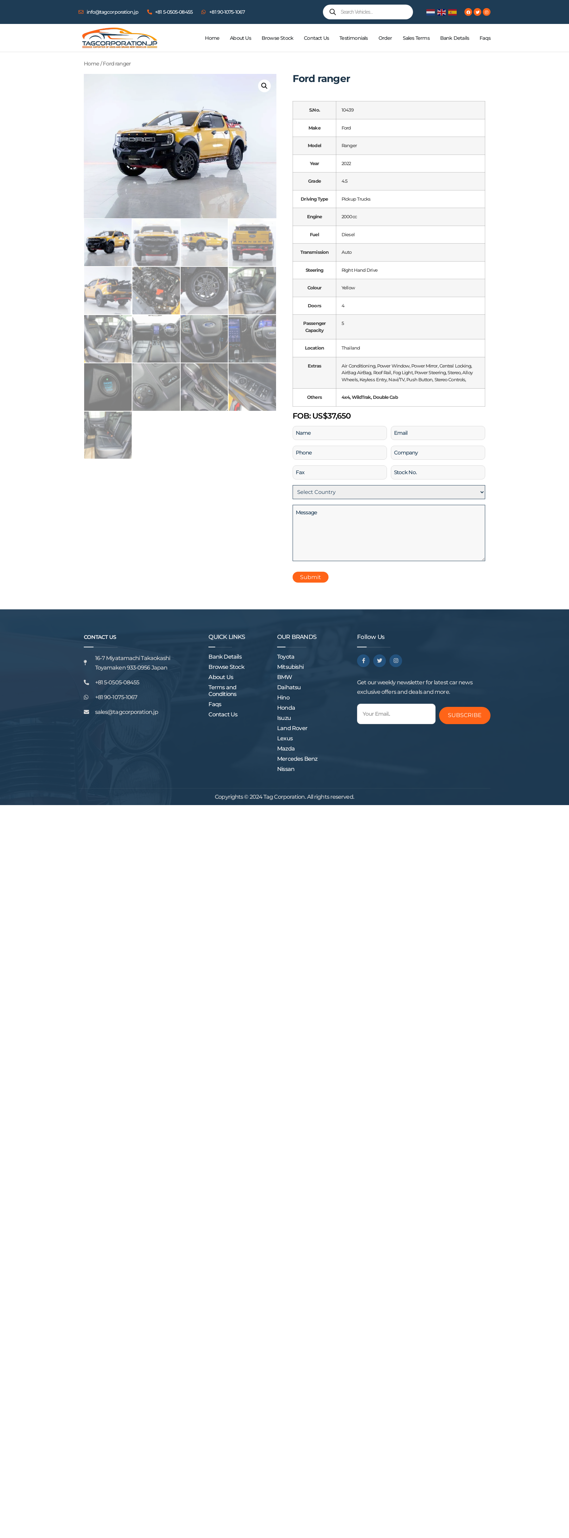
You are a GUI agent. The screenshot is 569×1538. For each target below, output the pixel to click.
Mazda (286, 748)
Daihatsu (289, 687)
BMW (284, 677)
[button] (264, 86)
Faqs (485, 38)
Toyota (285, 656)
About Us (240, 38)
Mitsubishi (290, 667)
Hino (283, 697)
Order (385, 38)
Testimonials (353, 38)
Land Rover (292, 728)
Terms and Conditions (222, 690)
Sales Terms (416, 38)
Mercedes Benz (297, 758)
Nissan (285, 769)
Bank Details (454, 38)
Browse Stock (277, 38)
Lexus (285, 738)
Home (212, 38)
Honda (286, 707)
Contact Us (316, 38)
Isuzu (284, 718)
